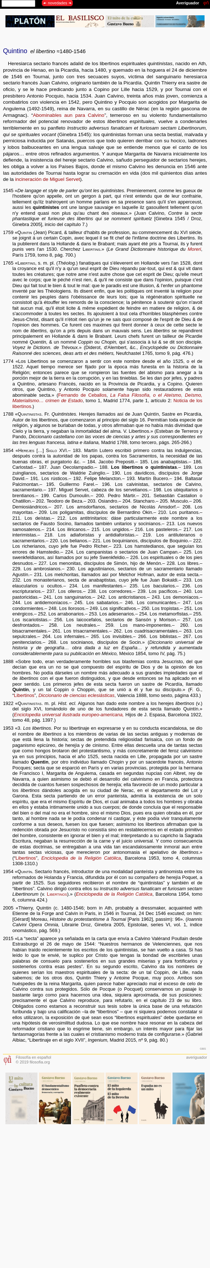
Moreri (194, 249)
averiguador (196, 1057)
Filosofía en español (33, 1057)
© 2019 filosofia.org (33, 1062)
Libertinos (24, 695)
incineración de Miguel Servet (47, 179)
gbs (203, 1048)
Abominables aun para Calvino (68, 115)
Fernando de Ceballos (82, 395)
